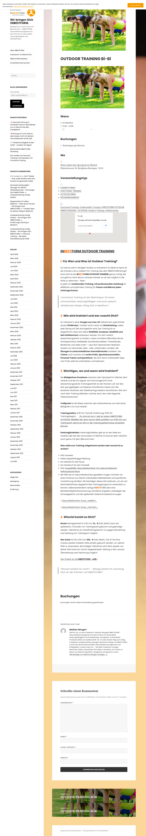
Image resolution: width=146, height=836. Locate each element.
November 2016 (16, 421)
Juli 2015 (13, 461)
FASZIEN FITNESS (67, 187)
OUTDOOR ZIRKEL (68, 194)
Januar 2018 (15, 368)
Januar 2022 (15, 323)
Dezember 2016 (16, 417)
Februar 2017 (15, 408)
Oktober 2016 (15, 425)
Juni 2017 (13, 392)
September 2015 (16, 453)
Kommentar (66, 703)
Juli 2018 (13, 356)
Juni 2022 (14, 303)
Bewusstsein (15, 485)
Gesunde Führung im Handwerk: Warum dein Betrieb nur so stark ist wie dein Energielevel (22, 126)
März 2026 (14, 258)
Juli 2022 (13, 299)
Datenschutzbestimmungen (23, 6)
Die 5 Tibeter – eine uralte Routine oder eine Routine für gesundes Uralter (22, 178)
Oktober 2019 (15, 339)
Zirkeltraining (111, 210)
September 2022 (17, 295)
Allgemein (14, 477)
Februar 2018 (15, 364)
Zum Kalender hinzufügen (76, 129)
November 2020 (16, 327)
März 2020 (14, 331)
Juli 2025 (13, 266)
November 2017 (16, 376)
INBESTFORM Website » (19, 59)
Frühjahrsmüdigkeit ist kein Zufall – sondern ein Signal (22, 143)
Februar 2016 (15, 433)
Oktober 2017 (15, 380)
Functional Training (69, 207)
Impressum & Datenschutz (21, 54)
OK (106, 225)
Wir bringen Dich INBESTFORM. (21, 21)
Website (64, 758)
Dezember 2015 (16, 441)
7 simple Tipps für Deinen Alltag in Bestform (22, 210)
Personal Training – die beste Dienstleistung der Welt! (20, 236)
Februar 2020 (15, 335)
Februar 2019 (15, 348)
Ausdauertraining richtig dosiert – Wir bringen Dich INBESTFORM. (20, 217)
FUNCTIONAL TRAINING (70, 191)
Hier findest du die (78, 559)
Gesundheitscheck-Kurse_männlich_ (80, 507)
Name (63, 736)
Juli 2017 (13, 388)
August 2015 (15, 457)
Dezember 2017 (16, 372)
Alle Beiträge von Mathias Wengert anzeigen (87, 654)
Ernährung (14, 489)
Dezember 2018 (16, 352)
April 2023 (14, 279)
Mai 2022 (13, 307)
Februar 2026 (15, 262)
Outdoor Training (96, 210)
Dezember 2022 (16, 287)
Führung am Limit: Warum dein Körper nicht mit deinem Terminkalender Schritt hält (22, 136)
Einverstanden (135, 5)
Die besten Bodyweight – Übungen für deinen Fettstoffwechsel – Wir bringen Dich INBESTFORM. (22, 189)
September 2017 (16, 384)
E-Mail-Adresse (68, 747)
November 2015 (16, 445)
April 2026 (14, 254)
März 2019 (14, 344)
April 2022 (14, 311)
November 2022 (16, 291)
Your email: (14, 92)
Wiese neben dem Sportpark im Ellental (78, 165)
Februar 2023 (15, 283)
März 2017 (14, 404)
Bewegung (14, 481)
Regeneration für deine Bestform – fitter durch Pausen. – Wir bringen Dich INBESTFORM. (22, 205)
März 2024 (14, 274)
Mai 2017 (13, 396)
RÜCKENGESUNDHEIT (69, 197)
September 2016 (16, 429)
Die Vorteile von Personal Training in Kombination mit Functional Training (21, 158)
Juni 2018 (14, 360)
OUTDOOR (82, 210)
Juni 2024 (14, 270)
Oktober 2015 (15, 449)
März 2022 (14, 315)
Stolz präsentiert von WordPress (95, 831)
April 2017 (14, 400)
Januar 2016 (15, 437)
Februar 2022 (15, 319)
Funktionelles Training (90, 207)
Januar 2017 (15, 413)
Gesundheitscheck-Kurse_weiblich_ (79, 500)
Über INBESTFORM (17, 50)
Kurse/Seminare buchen (20, 63)
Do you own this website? (85, 225)
